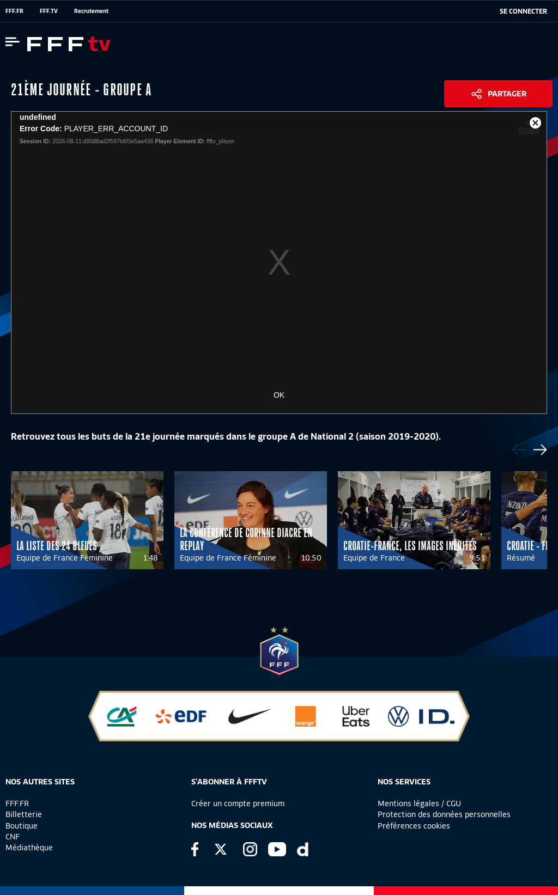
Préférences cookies (414, 825)
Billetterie (23, 814)
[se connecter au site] (523, 11)
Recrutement (91, 11)
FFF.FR (14, 11)
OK (279, 395)
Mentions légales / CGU (419, 803)
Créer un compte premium (237, 803)
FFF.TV (49, 11)
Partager (507, 93)
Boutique (21, 825)
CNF (12, 836)
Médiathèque (29, 847)
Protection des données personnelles (444, 814)
